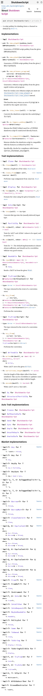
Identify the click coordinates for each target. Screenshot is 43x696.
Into (10, 205)
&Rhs (25, 240)
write (8, 356)
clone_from (11, 173)
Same (13, 628)
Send (9, 420)
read (8, 260)
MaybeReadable (18, 612)
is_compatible (16, 136)
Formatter (29, 191)
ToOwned (15, 632)
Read (9, 267)
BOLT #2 (14, 28)
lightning (18, 6)
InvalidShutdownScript (13, 81)
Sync (9, 424)
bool (32, 139)
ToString (15, 640)
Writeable (13, 352)
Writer (10, 363)
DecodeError (31, 262)
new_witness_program (19, 71)
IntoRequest (17, 608)
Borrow (14, 501)
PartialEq (13, 223)
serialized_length (14, 371)
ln (22, 6)
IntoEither (16, 604)
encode (9, 383)
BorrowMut (16, 509)
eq (7, 227)
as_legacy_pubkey (18, 122)
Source (39, 173)
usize (36, 371)
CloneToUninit (18, 518)
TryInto (18, 665)
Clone (11, 161)
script (4, 8)
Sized (19, 451)
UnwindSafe (12, 436)
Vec (24, 383)
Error (18, 193)
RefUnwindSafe (14, 414)
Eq (8, 392)
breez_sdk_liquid (8, 6)
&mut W (28, 356)
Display (12, 187)
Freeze (10, 410)
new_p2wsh (14, 57)
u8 (19, 76)
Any (13, 447)
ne (7, 240)
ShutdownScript (19, 2)
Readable (12, 256)
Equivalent (20, 526)
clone (8, 165)
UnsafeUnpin (13, 432)
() (13, 193)
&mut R (20, 260)
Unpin (9, 428)
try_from (10, 295)
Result (11, 79)
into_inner (15, 110)
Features (8, 139)
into (8, 211)
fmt (7, 191)
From (13, 580)
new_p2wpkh (15, 43)
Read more (32, 169)
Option (6, 124)
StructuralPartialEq (17, 396)
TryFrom (12, 276)
